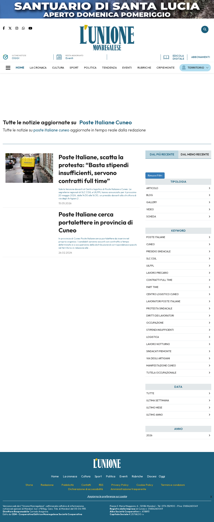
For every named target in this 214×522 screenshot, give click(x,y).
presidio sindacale (158, 251)
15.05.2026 (65, 203)
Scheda (151, 216)
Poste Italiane (155, 237)
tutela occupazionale (161, 372)
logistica (152, 337)
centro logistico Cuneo (162, 294)
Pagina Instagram (18, 28)
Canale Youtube (30, 28)
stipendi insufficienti (160, 329)
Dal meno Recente (195, 154)
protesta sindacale (159, 308)
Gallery (151, 202)
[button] (8, 67)
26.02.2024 (65, 252)
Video (150, 209)
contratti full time (159, 280)
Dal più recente (162, 154)
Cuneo (150, 244)
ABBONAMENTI (200, 57)
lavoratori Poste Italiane (163, 301)
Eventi (69, 58)
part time (152, 287)
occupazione (155, 322)
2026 (149, 435)
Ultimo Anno (154, 414)
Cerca (205, 29)
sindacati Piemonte (158, 351)
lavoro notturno (158, 344)
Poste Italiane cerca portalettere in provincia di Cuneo (96, 222)
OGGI (15, 58)
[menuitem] (20, 67)
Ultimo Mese (154, 407)
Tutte (150, 393)
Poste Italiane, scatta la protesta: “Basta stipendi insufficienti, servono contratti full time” (94, 169)
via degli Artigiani (158, 358)
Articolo (152, 188)
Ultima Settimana (157, 400)
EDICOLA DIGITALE (174, 57)
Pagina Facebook (5, 28)
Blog (149, 195)
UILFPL (150, 265)
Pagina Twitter (11, 28)
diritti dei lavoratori (160, 315)
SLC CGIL (151, 258)
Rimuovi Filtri (155, 175)
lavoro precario (157, 272)
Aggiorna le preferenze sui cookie (107, 496)
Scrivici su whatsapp (25, 28)
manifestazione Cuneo (161, 365)
